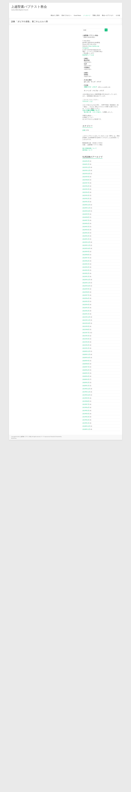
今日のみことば (87, 101)
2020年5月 (85, 373)
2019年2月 (85, 420)
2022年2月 (85, 311)
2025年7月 (85, 183)
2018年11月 (86, 429)
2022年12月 (86, 279)
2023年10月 (86, 248)
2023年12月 (86, 242)
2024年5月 (85, 226)
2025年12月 (86, 167)
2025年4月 (85, 192)
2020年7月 (85, 367)
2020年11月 (86, 354)
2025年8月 (85, 180)
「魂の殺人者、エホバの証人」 (92, 112)
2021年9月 (85, 326)
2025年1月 (85, 201)
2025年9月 (85, 176)
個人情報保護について (89, 148)
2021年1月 (85, 348)
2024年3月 (85, 233)
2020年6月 (85, 370)
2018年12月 (86, 426)
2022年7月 (85, 295)
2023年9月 (85, 251)
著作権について (87, 150)
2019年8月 (85, 401)
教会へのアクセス (107, 15)
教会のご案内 (55, 15)
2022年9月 (85, 289)
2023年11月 (86, 245)
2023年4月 (85, 267)
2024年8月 (85, 217)
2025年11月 (86, 170)
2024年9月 (85, 214)
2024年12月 (86, 205)
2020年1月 (85, 385)
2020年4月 (85, 376)
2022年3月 (85, 307)
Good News (77, 15)
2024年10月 (86, 211)
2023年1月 (85, 276)
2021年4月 (85, 339)
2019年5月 (85, 410)
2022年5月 (85, 301)
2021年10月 (86, 323)
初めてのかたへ (67, 15)
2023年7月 (85, 258)
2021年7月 (85, 332)
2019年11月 (86, 392)
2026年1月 (85, 164)
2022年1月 (85, 314)
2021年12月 (86, 317)
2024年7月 (85, 220)
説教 (83, 130)
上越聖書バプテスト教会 (29, 6)
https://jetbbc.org (93, 46)
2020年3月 (85, 379)
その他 (118, 15)
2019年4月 (85, 413)
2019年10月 (86, 395)
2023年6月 (85, 261)
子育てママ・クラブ (90, 87)
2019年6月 (85, 407)
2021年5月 (85, 335)
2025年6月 (85, 186)
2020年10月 (86, 357)
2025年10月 (86, 173)
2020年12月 (86, 351)
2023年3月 (85, 270)
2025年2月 (85, 198)
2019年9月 (85, 398)
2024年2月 (85, 236)
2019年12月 (86, 388)
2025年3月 (85, 195)
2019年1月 (85, 423)
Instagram (85, 48)
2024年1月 (85, 239)
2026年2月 (85, 161)
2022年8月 (85, 292)
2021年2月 (85, 345)
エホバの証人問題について (91, 110)
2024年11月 (86, 208)
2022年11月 (86, 282)
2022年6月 (85, 298)
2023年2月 (85, 273)
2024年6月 (85, 223)
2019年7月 (85, 404)
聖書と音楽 (96, 15)
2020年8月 (85, 364)
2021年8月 (85, 329)
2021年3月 (85, 342)
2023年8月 (85, 254)
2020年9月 (85, 360)
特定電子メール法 (88, 55)
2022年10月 (86, 286)
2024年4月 (85, 229)
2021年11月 (86, 320)
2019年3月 (85, 417)
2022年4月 (85, 304)
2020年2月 (85, 382)
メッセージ (86, 15)
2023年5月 (85, 264)
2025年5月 (85, 189)
